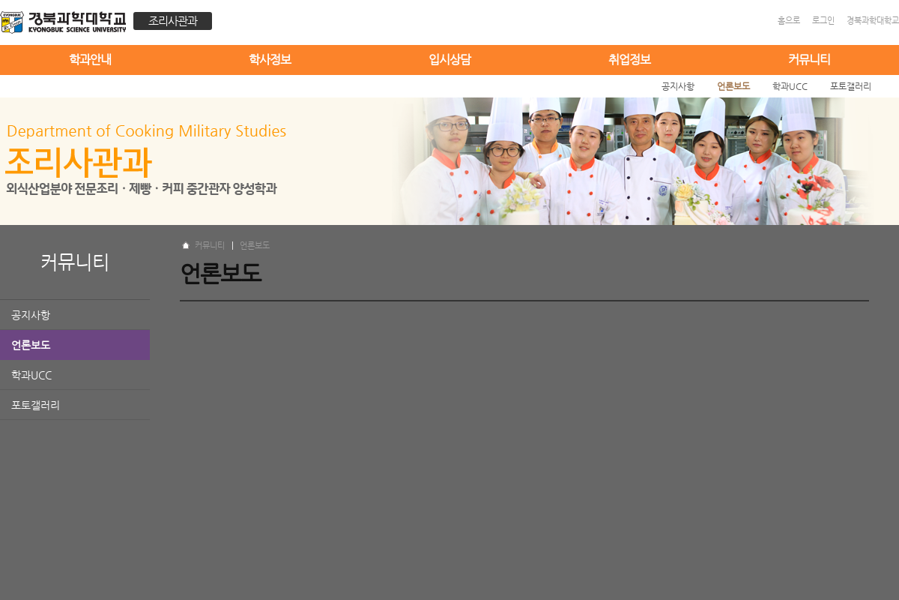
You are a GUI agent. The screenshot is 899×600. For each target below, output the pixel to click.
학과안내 (90, 59)
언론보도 (30, 345)
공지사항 (30, 315)
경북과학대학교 (873, 21)
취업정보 (629, 59)
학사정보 (270, 59)
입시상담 (449, 59)
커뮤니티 (809, 59)
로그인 (823, 21)
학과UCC (31, 375)
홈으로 (789, 21)
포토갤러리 (35, 405)
